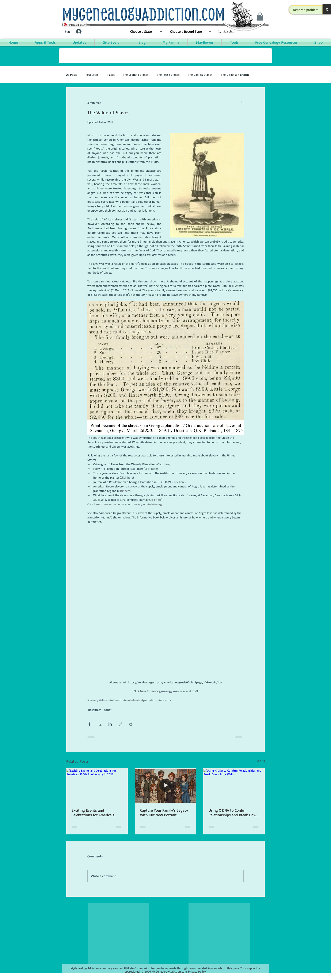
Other (107, 709)
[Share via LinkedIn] (110, 724)
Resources (91, 74)
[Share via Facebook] (89, 724)
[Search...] (241, 31)
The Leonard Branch (136, 74)
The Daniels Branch (200, 74)
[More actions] (241, 102)
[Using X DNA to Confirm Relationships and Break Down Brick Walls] (234, 786)
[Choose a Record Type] (190, 31)
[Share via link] (120, 724)
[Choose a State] (146, 31)
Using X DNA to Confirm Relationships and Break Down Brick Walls (234, 812)
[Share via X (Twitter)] (100, 724)
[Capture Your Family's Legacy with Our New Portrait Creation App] (165, 786)
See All (260, 760)
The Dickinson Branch (235, 74)
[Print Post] (131, 724)
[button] (306, 9)
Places (111, 74)
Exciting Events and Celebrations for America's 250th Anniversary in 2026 (93, 812)
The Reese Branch (168, 74)
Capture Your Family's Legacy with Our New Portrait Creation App (164, 812)
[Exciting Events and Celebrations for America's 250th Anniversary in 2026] (97, 786)
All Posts (71, 74)
